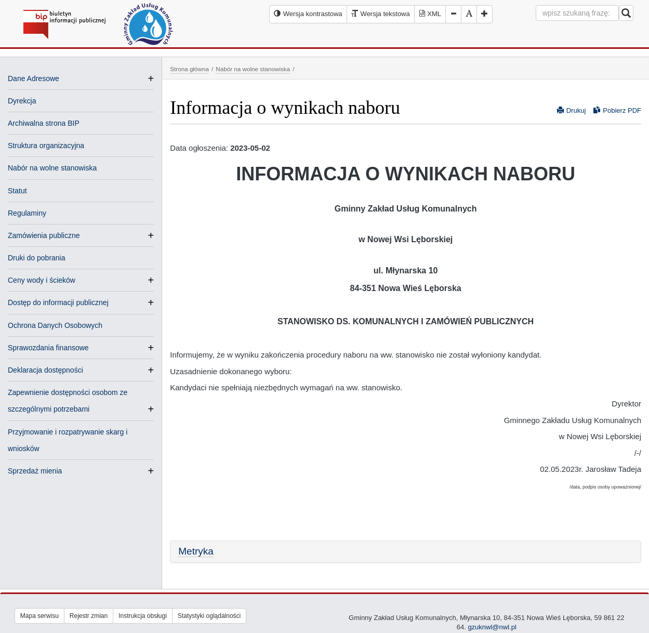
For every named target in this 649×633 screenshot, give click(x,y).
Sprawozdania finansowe (48, 347)
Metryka (196, 551)
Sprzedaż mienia (35, 471)
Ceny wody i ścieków (41, 280)
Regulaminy (27, 213)
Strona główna (189, 68)
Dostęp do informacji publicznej (58, 302)
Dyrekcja (22, 101)
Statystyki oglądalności (209, 615)
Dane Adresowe (33, 78)
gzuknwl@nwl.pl (492, 627)
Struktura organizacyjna (46, 145)
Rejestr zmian (89, 615)
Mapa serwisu (39, 615)
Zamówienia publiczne (44, 235)
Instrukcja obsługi (142, 615)
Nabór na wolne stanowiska (52, 168)
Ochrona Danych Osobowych (55, 325)
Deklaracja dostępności (45, 370)
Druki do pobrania (36, 258)
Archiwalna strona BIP (44, 123)
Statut (17, 191)
